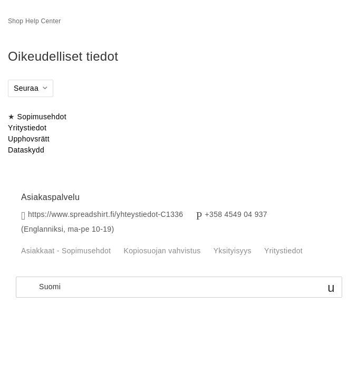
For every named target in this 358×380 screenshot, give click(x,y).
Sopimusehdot (41, 116)
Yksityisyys (232, 250)
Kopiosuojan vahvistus (162, 250)
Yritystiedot (27, 128)
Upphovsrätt (29, 139)
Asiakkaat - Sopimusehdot (66, 250)
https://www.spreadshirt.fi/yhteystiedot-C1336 (105, 214)
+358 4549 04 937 (236, 214)
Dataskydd (26, 150)
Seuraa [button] (26, 88)
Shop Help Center (34, 21)
